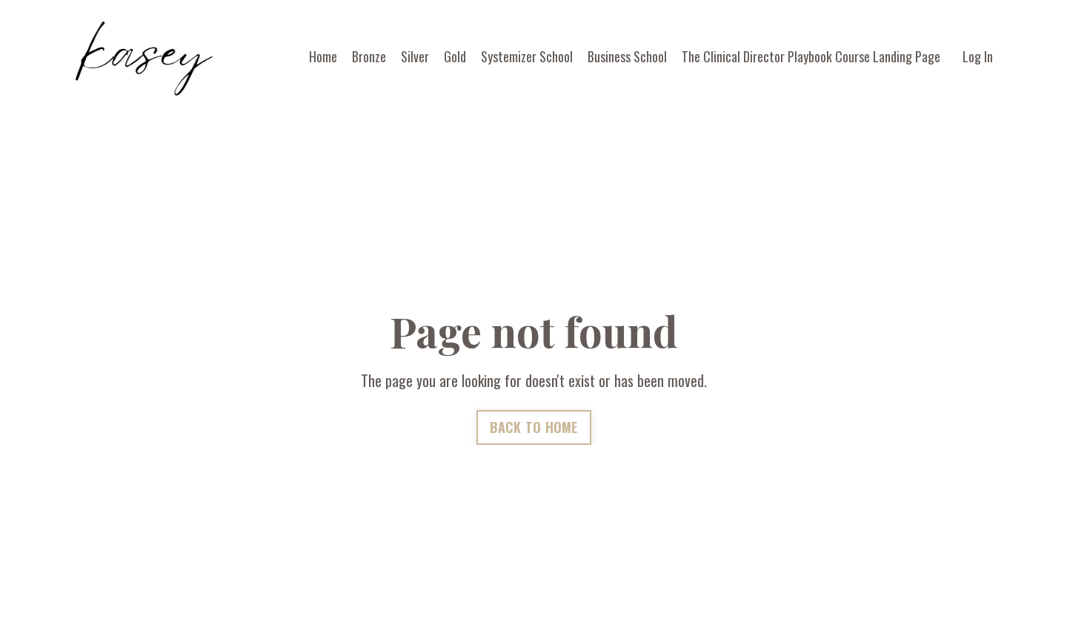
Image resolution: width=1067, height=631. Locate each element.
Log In (978, 56)
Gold (455, 56)
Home (323, 56)
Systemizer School (527, 56)
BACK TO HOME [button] (534, 427)
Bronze (369, 56)
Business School (627, 56)
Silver (415, 56)
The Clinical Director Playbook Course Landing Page (811, 56)
